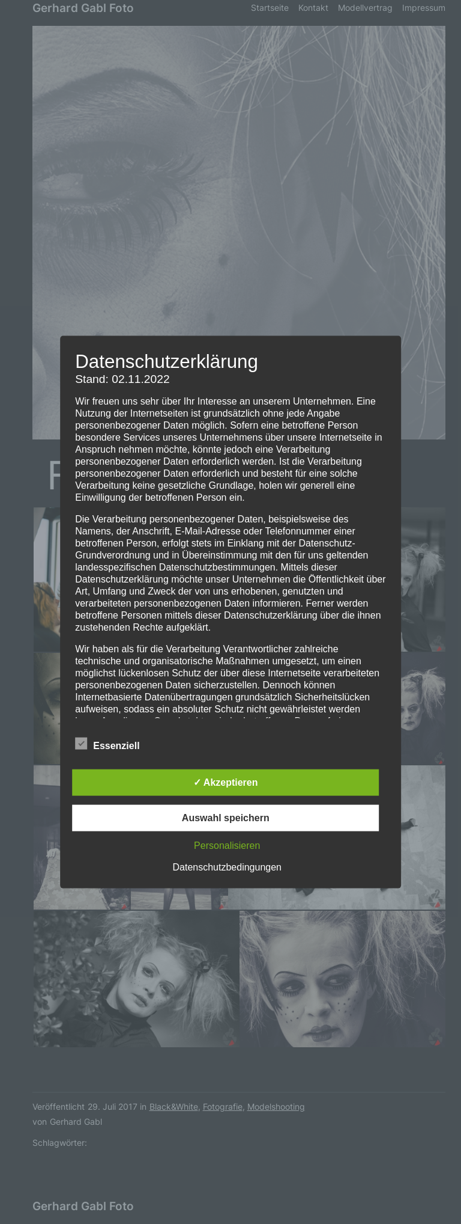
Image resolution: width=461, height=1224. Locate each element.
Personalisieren (227, 845)
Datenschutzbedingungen (227, 866)
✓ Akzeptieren (225, 782)
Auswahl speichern (226, 817)
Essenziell (107, 743)
